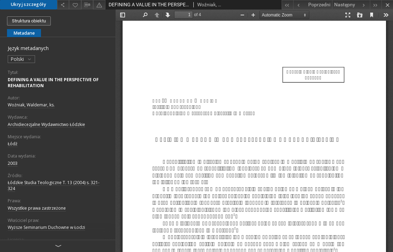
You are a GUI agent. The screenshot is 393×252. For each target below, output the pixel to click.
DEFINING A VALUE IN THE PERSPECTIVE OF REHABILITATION (53, 83)
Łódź (13, 144)
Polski (21, 59)
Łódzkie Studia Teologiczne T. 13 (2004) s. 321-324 (53, 185)
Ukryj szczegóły (28, 4)
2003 (13, 163)
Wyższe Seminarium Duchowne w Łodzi (46, 227)
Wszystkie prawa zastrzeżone (37, 208)
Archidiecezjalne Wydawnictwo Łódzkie (46, 124)
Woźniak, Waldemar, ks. (31, 105)
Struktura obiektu (29, 20)
